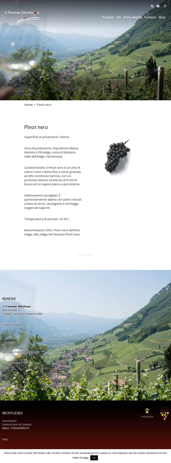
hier (86, 457)
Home (28, 105)
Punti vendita (133, 17)
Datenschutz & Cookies (16, 424)
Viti (118, 17)
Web (5, 439)
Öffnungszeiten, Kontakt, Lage (21, 362)
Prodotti (108, 17)
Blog (162, 17)
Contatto (150, 17)
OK (94, 457)
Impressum (9, 420)
